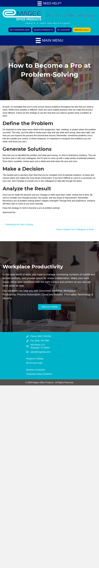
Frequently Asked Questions (39, 374)
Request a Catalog (34, 359)
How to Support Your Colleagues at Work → (76, 229)
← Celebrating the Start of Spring (18, 224)
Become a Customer (35, 370)
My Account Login (34, 363)
